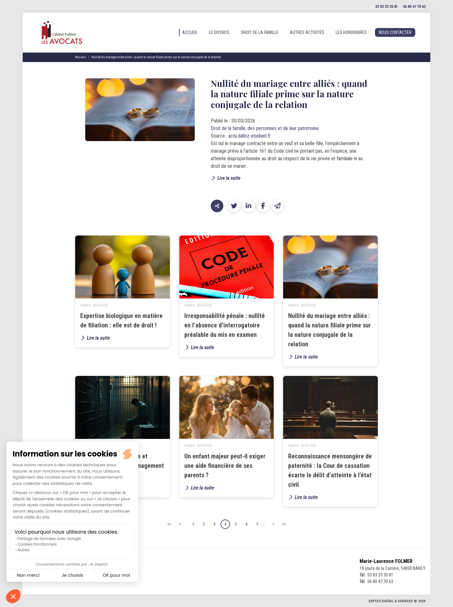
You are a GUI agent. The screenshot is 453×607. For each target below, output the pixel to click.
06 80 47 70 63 (414, 6)
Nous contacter (395, 32)
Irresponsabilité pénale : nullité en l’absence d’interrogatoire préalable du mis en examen (224, 325)
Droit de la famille (259, 32)
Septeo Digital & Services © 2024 (397, 601)
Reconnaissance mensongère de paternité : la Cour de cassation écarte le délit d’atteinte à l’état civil (330, 470)
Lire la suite (228, 178)
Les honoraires (351, 32)
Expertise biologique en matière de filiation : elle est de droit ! (121, 320)
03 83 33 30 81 (386, 6)
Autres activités (307, 32)
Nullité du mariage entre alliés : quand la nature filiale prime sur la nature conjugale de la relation (156, 57)
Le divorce (219, 32)
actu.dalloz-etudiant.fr (249, 136)
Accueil (190, 32)
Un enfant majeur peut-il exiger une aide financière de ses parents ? (225, 465)
